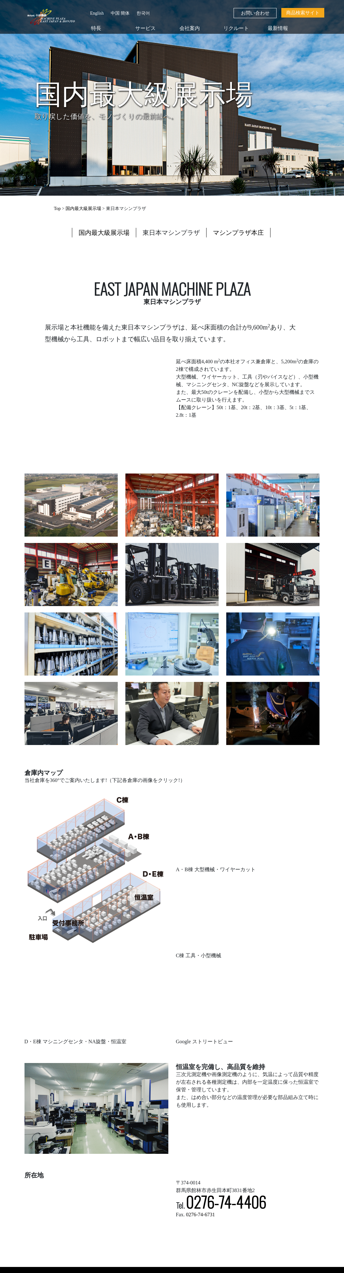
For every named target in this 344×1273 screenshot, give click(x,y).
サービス (145, 28)
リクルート (236, 28)
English (97, 13)
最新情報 (278, 28)
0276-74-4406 (226, 1201)
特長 (96, 28)
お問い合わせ (255, 13)
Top (57, 208)
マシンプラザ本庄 (238, 232)
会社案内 (189, 28)
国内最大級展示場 (83, 208)
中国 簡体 (120, 13)
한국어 (143, 13)
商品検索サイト (302, 12)
